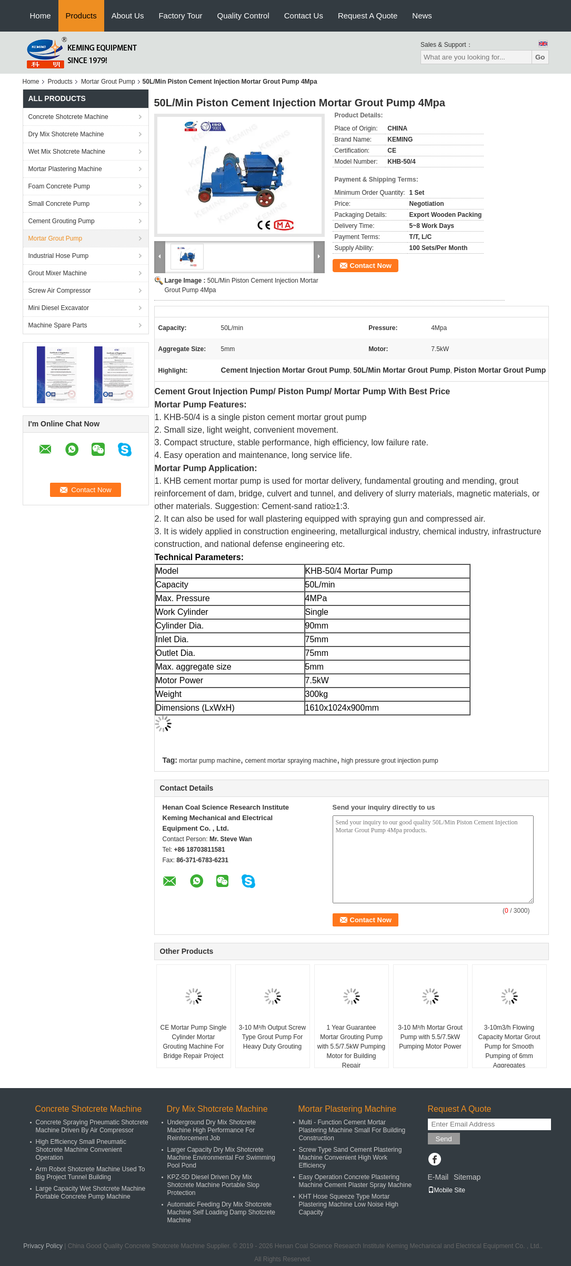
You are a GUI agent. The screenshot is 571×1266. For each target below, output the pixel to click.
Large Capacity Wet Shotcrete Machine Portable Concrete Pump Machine (91, 1192)
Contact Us (303, 15)
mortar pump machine (210, 760)
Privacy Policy (43, 1246)
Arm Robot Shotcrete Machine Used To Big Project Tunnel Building (90, 1173)
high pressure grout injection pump (390, 760)
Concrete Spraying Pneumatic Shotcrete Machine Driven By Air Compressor (92, 1126)
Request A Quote (367, 15)
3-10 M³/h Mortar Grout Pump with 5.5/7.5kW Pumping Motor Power (430, 1037)
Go (540, 57)
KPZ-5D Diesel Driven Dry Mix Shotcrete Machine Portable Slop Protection (213, 1185)
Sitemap (467, 1177)
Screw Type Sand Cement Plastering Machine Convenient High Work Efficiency (350, 1157)
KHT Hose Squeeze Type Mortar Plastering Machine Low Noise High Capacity (348, 1204)
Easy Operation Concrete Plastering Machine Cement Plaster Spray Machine (355, 1181)
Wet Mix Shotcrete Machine (67, 151)
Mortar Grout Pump (108, 81)
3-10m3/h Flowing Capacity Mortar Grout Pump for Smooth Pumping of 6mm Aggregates (509, 1046)
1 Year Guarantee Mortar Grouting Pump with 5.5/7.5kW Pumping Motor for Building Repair (351, 1046)
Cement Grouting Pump (61, 221)
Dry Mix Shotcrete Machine (66, 134)
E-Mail (438, 1177)
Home (40, 15)
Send (444, 1139)
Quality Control (243, 15)
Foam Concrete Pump (59, 186)
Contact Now (371, 266)
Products (81, 15)
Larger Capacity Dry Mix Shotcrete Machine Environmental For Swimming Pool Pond (221, 1157)
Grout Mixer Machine (57, 273)
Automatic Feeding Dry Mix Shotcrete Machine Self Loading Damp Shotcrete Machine (221, 1212)
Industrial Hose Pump (58, 256)
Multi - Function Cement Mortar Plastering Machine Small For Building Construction (352, 1130)
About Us (128, 15)
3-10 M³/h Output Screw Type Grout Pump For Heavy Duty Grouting (272, 1037)
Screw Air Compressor (59, 290)
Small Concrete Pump (59, 203)
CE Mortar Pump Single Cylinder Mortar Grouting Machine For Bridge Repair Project (193, 1042)
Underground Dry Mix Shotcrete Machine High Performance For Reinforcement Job (211, 1130)
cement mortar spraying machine (291, 760)
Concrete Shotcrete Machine (68, 117)
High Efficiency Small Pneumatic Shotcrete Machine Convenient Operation (81, 1149)
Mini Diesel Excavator (58, 308)
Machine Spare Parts (57, 325)
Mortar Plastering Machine (65, 169)
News (422, 15)
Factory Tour (180, 15)
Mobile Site (446, 1190)
